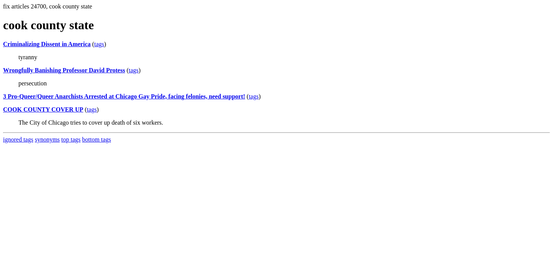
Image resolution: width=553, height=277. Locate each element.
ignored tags (18, 139)
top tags (71, 139)
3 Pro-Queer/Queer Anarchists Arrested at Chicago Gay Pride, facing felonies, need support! (124, 96)
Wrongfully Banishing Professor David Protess (64, 70)
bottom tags (96, 139)
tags (99, 44)
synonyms (47, 139)
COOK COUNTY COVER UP (43, 109)
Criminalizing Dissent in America (47, 44)
